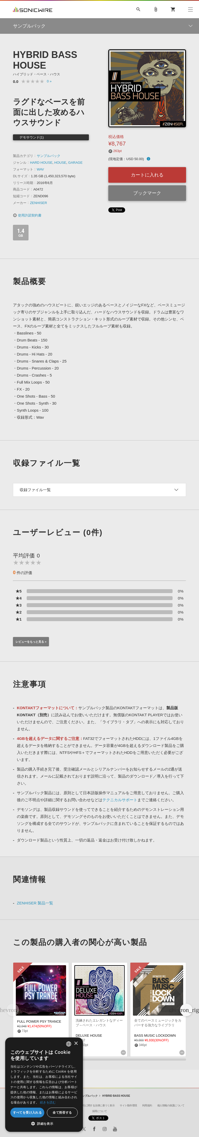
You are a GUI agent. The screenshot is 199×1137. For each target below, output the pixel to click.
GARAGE (75, 163)
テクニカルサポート (119, 800)
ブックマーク (147, 193)
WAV (40, 169)
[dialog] (44, 1084)
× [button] (76, 1044)
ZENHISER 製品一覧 (35, 903)
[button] (186, 1010)
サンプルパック (48, 156)
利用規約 (147, 1105)
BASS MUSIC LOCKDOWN (155, 1035)
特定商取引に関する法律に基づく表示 (94, 1105)
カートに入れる (147, 175)
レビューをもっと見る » (31, 641)
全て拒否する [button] (62, 1112)
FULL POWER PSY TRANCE (39, 1021)
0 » (49, 81)
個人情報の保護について (170, 1105)
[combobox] (68, 1044)
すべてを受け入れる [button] (27, 1112)
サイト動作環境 (128, 1105)
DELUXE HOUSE (89, 1035)
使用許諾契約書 (27, 215)
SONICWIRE (32, 9)
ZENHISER (38, 203)
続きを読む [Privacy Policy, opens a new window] (48, 1102)
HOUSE (60, 163)
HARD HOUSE (41, 163)
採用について (99, 1111)
